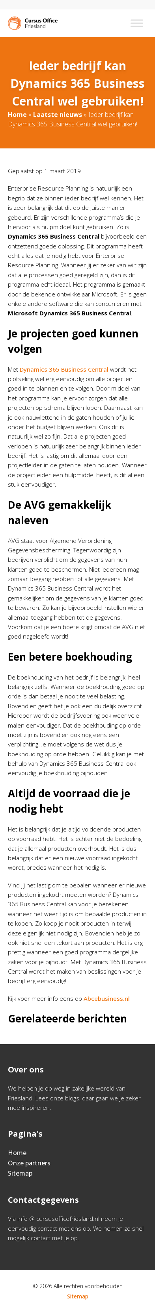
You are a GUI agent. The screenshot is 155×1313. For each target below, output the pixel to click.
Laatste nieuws (57, 114)
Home (17, 114)
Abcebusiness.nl (107, 998)
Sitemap (20, 1173)
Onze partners (29, 1163)
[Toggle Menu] (137, 23)
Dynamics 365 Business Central (64, 369)
